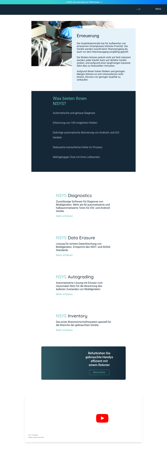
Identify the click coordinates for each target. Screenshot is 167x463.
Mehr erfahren (64, 216)
